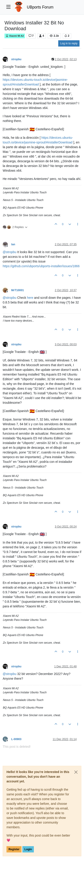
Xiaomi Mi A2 (15, 35)
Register (14, 849)
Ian (13, 244)
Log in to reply (69, 43)
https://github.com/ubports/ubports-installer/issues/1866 (41, 266)
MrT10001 (17, 290)
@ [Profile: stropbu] (9, 252)
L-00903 (16, 739)
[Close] (76, 772)
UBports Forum (40, 7)
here (30, 297)
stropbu (16, 59)
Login (28, 849)
